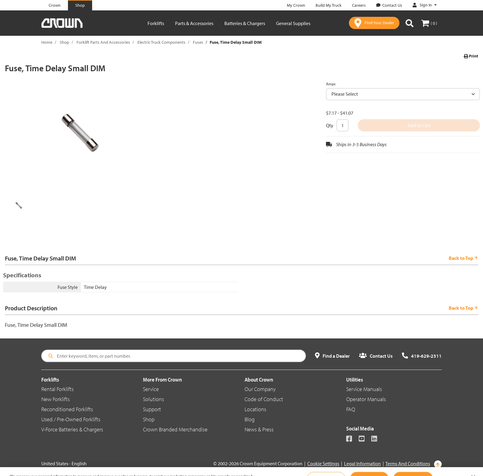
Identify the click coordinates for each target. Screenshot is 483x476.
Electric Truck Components (161, 42)
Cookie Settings (323, 463)
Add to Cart (418, 125)
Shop (64, 42)
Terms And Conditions (407, 463)
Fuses (198, 42)
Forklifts (156, 23)
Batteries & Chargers (244, 23)
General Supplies (293, 23)
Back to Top (463, 258)
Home (46, 42)
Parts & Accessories (194, 23)
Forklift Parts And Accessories (103, 42)
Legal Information (362, 463)
